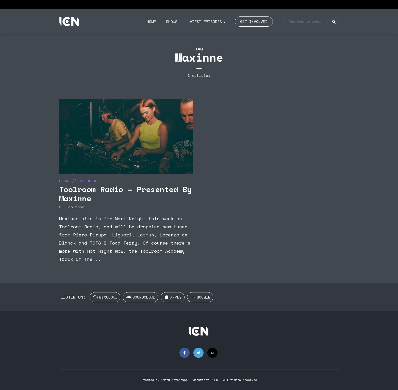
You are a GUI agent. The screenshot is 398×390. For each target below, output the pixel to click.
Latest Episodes (205, 21)
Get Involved (254, 21)
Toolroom (87, 180)
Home (151, 21)
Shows (171, 21)
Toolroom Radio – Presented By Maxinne (125, 193)
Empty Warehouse (174, 380)
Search (334, 21)
